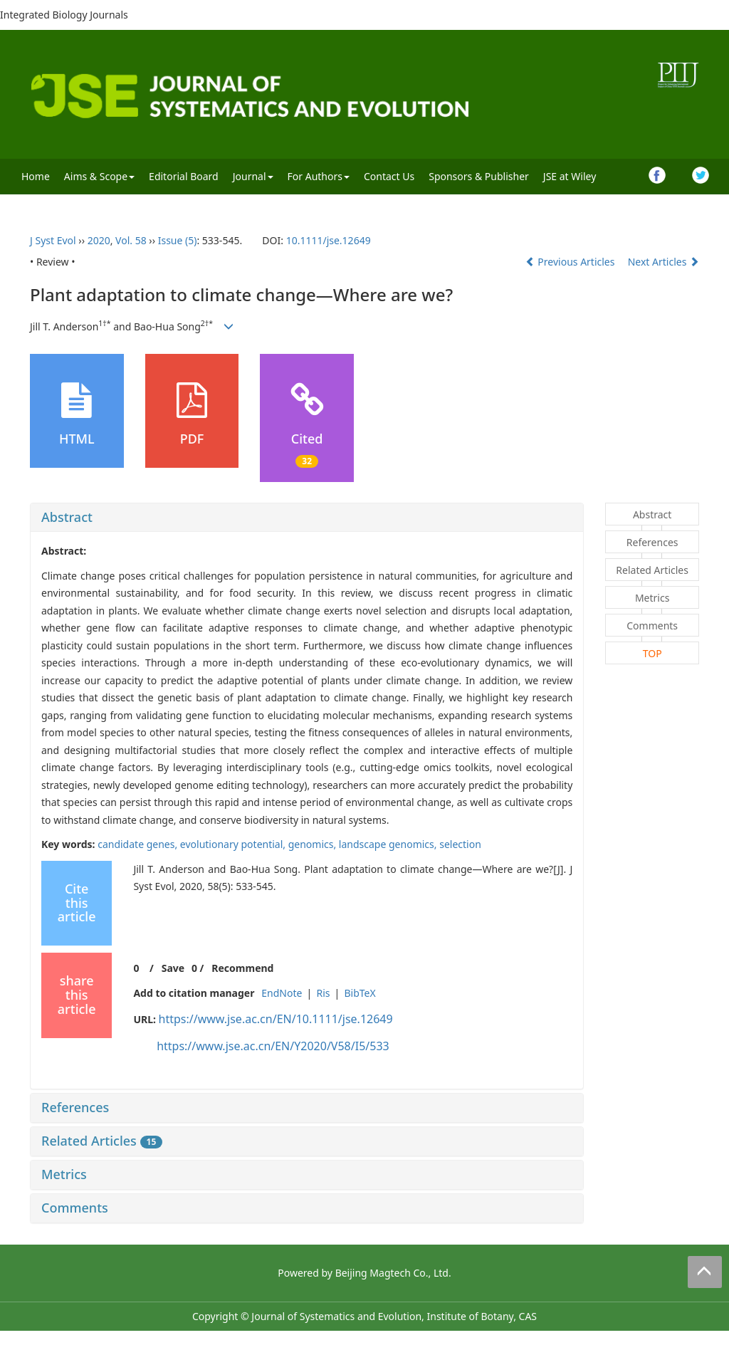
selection (460, 844)
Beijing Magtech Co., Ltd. (393, 1272)
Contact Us (389, 176)
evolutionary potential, (234, 844)
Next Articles (663, 261)
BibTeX (359, 993)
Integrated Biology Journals (64, 14)
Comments (74, 1207)
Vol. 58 (131, 240)
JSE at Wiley (569, 176)
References (75, 1107)
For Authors (319, 176)
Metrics (64, 1174)
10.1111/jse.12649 (328, 240)
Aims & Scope (99, 176)
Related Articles (101, 1140)
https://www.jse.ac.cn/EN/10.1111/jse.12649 (276, 1019)
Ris (323, 993)
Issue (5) (177, 240)
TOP (652, 653)
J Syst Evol (53, 240)
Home (35, 176)
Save (173, 968)
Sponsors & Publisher (479, 176)
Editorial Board (184, 176)
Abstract (67, 516)
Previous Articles (571, 261)
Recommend (242, 968)
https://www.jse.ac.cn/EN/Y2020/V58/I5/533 (273, 1046)
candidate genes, (139, 844)
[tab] (307, 517)
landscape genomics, (389, 844)
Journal (253, 176)
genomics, (313, 844)
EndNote (281, 993)
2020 (99, 240)
